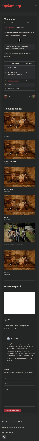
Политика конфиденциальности (13, 427)
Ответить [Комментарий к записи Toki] (32, 321)
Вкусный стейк (8, 189)
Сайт (6, 389)
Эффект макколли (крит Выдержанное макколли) (17, 55)
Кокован (6, 272)
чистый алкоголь (13, 81)
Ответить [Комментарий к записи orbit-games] (32, 340)
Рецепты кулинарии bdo (20, 23)
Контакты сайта (7, 432)
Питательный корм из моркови (13, 245)
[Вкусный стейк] (19, 177)
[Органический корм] (19, 149)
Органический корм (10, 161)
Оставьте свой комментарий (13, 395)
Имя (6, 379)
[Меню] (36, 6)
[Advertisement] (19, 303)
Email (7, 384)
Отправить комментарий (12, 410)
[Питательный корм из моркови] (19, 232)
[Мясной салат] (19, 122)
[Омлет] (19, 205)
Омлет (6, 217)
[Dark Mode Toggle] (4, 437)
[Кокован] (19, 260)
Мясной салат (8, 134)
